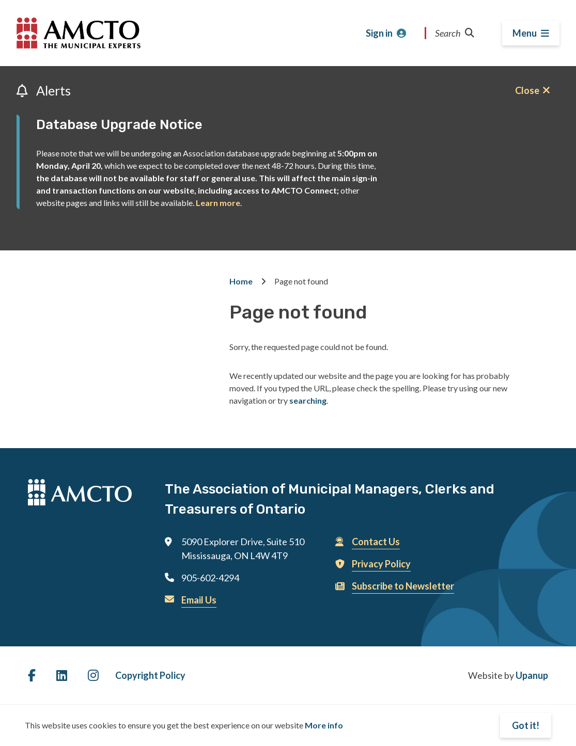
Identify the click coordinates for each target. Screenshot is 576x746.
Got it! (525, 725)
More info (324, 725)
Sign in (379, 33)
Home (241, 281)
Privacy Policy (381, 563)
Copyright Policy (150, 675)
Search (454, 33)
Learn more (218, 203)
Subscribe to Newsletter (403, 586)
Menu (524, 33)
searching (307, 400)
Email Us (198, 600)
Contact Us (376, 541)
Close (527, 90)
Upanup (532, 675)
